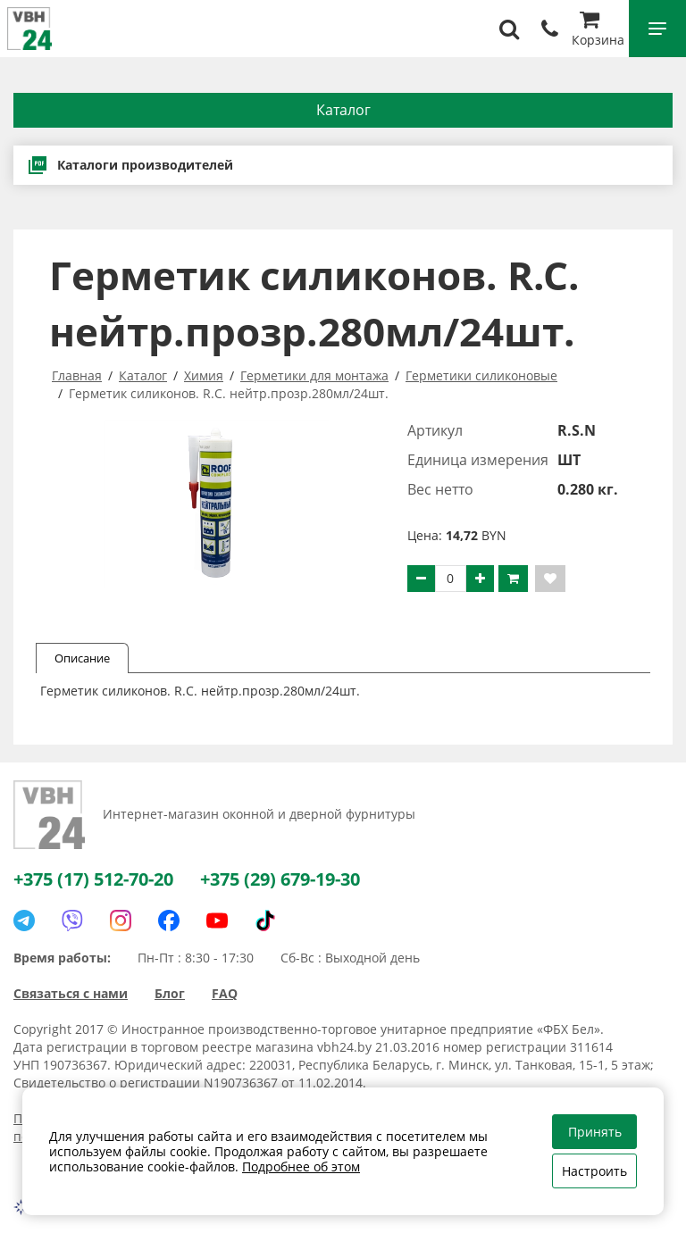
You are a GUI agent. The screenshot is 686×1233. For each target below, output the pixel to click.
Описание (82, 658)
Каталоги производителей (130, 165)
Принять (595, 1131)
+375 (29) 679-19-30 (280, 879)
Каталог (343, 110)
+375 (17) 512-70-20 (93, 879)
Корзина (598, 30)
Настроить (594, 1170)
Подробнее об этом (301, 1166)
